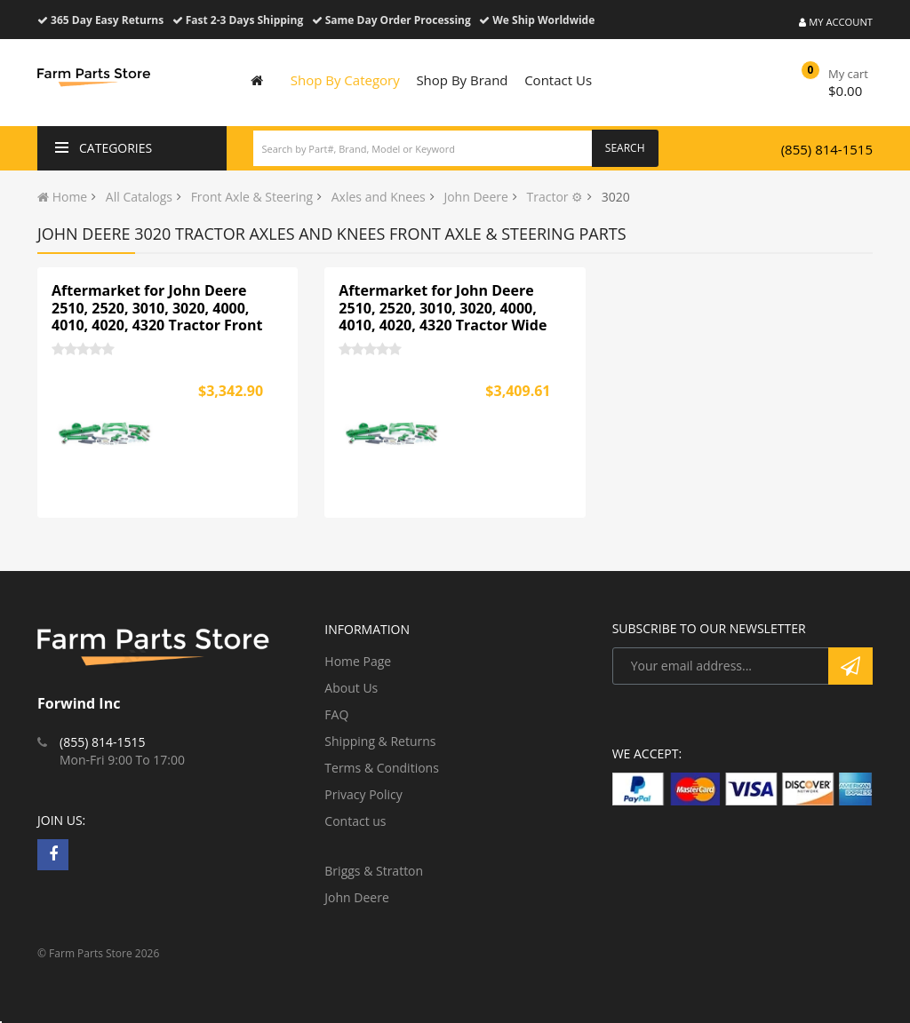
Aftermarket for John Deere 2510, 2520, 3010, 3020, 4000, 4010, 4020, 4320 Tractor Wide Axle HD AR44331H (443, 317)
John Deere (356, 897)
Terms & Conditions (381, 767)
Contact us (355, 821)
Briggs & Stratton (373, 870)
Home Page (357, 661)
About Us (351, 687)
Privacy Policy (363, 794)
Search (625, 147)
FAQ (336, 714)
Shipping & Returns (379, 741)
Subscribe (850, 666)
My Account (836, 21)
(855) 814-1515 (827, 149)
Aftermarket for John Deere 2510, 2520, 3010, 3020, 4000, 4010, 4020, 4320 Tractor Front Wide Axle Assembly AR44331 (157, 317)
